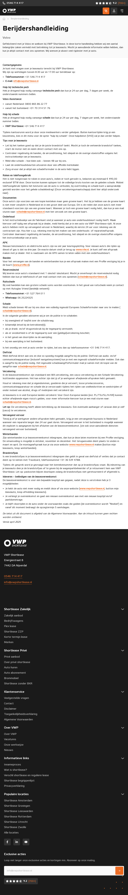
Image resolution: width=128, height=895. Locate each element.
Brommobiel (11, 678)
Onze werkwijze (14, 744)
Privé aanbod (12, 656)
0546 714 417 (13, 576)
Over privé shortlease (17, 662)
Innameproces (12, 764)
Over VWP (10, 734)
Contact (9, 703)
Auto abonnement (15, 672)
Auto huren (10, 667)
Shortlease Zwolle (15, 827)
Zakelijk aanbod (13, 615)
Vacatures (10, 739)
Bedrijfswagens (13, 620)
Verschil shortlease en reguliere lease (26, 775)
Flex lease (10, 626)
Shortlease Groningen (17, 805)
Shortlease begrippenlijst (19, 780)
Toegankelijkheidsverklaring (20, 714)
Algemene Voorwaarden (18, 719)
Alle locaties (11, 832)
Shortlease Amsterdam (18, 800)
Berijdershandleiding (20, 19)
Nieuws (8, 750)
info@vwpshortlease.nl (18, 582)
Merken (8, 642)
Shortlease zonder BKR (18, 683)
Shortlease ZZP (13, 631)
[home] (4, 19)
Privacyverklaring (14, 785)
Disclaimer (10, 708)
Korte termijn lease (15, 636)
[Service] (114, 11)
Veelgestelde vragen (16, 698)
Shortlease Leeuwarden (18, 811)
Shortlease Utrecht (16, 821)
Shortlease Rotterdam (17, 816)
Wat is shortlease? (15, 769)
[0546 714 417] (13, 3)
